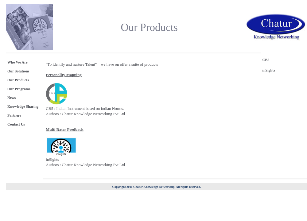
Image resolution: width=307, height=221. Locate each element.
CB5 (266, 60)
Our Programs (18, 89)
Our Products (18, 80)
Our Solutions (18, 71)
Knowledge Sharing (22, 106)
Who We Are (17, 62)
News (11, 97)
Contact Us (16, 124)
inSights (268, 70)
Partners (14, 115)
